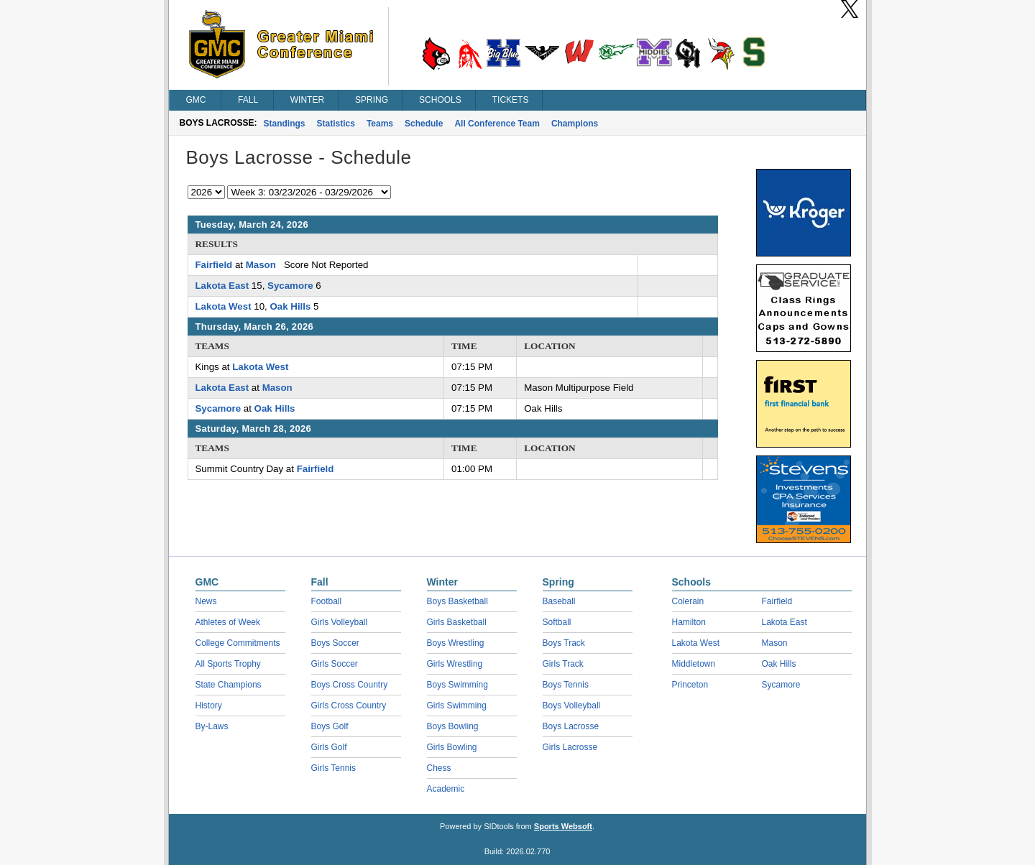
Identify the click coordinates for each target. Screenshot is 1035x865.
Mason (261, 264)
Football (326, 601)
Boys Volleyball (572, 705)
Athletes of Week (228, 622)
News (206, 601)
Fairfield (214, 264)
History (209, 705)
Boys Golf (330, 726)
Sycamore (290, 285)
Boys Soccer (335, 643)
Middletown (694, 664)
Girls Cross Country (349, 705)
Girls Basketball (457, 622)
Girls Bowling (452, 747)
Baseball (559, 601)
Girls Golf (329, 747)
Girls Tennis (333, 768)
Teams (380, 124)
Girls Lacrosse (570, 747)
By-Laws (212, 726)
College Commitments (238, 643)
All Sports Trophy (228, 664)
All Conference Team (496, 124)
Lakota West (224, 306)
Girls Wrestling (455, 664)
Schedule (424, 124)
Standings (284, 124)
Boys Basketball (457, 601)
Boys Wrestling (455, 643)
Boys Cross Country (349, 685)
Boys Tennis (566, 685)
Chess (439, 768)
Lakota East (222, 285)
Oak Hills (290, 306)
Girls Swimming (457, 705)
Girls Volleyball (339, 622)
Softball (557, 622)
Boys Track (564, 643)
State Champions (229, 685)
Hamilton (689, 622)
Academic (446, 789)
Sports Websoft (563, 826)
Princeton (690, 685)
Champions (574, 124)
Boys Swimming (457, 685)
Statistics (336, 124)
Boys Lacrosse (571, 726)
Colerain (688, 601)
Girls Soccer (334, 664)
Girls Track (563, 664)
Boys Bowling (453, 726)
